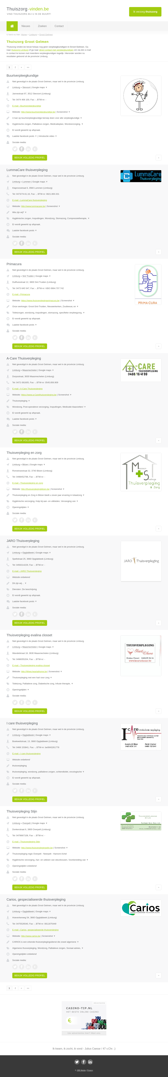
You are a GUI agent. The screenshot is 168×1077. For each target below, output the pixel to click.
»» (28, 67)
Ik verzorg (145, 11)
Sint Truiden (28, 276)
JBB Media (81, 1070)
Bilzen (25, 464)
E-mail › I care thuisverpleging (26, 753)
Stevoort (26, 87)
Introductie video (48, 136)
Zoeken (42, 26)
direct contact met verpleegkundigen (56, 50)
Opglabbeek (28, 552)
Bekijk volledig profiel (29, 157)
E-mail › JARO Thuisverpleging (27, 571)
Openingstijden (20, 507)
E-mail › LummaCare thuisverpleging (29, 200)
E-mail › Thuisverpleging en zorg (27, 483)
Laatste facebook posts (24, 136)
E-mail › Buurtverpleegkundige (26, 106)
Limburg (16, 87)
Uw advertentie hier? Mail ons (84, 1033)
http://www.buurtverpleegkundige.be (38, 112)
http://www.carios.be (30, 936)
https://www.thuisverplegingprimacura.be (40, 300)
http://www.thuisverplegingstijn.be (37, 847)
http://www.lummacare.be (33, 206)
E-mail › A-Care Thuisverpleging (27, 388)
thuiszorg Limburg (19, 50)
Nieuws (25, 26)
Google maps (39, 87)
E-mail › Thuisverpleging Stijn (26, 841)
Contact (59, 26)
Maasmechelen (29, 370)
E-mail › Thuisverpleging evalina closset (31, 665)
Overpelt (26, 823)
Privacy (90, 1070)
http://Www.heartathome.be (34, 671)
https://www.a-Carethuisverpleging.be (38, 394)
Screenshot (63, 112)
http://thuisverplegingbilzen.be (35, 489)
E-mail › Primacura (21, 294)
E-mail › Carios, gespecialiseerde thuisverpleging (35, 930)
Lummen (26, 181)
